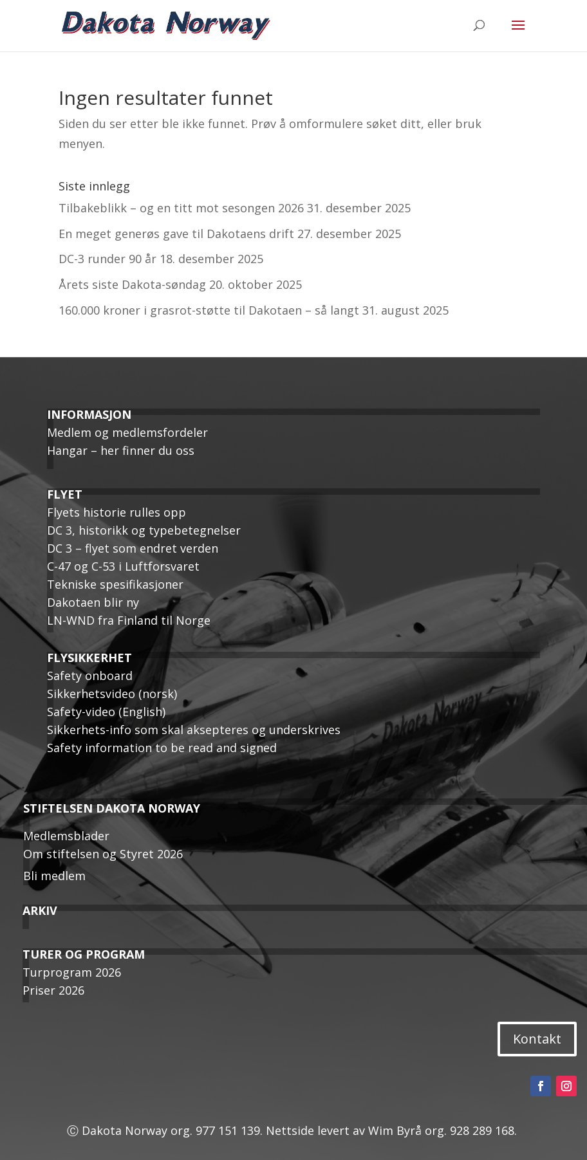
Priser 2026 (53, 990)
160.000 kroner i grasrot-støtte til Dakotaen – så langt (209, 310)
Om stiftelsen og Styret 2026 (103, 853)
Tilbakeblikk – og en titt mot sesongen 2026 (181, 208)
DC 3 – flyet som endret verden (132, 548)
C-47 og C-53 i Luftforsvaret (123, 566)
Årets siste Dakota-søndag (132, 284)
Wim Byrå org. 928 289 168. (444, 1130)
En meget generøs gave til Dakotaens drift (176, 233)
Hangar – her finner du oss (120, 450)
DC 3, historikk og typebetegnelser (144, 530)
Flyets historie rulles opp (116, 512)
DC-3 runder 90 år (107, 258)
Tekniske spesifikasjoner (115, 584)
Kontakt (537, 1038)
